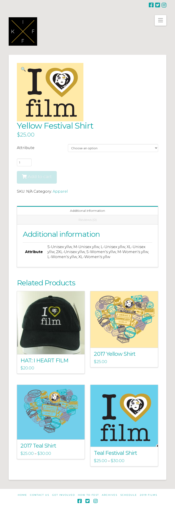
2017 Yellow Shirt (114, 354)
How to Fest (88, 494)
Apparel (60, 191)
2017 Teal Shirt (38, 445)
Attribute (25, 148)
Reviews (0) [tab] (87, 220)
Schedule (128, 494)
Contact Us (39, 494)
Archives (109, 494)
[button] (160, 20)
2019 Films (148, 494)
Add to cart (40, 176)
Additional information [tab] (87, 211)
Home (22, 494)
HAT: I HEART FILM (44, 360)
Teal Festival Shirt (115, 453)
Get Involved (63, 494)
